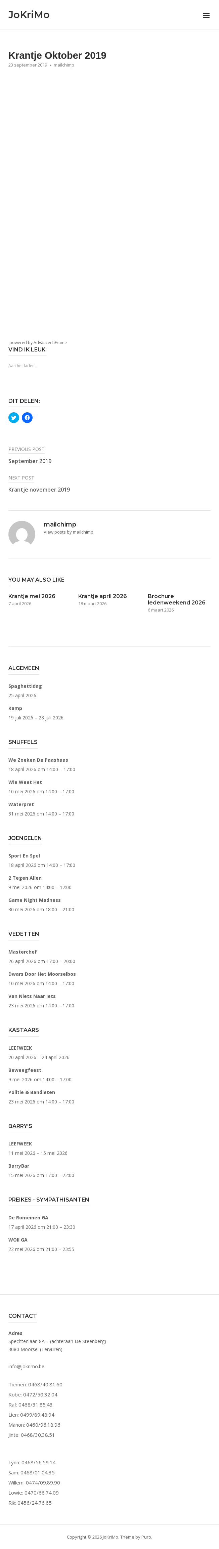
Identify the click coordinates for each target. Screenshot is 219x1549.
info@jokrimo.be (26, 1366)
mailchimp (64, 65)
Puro (146, 1537)
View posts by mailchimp (68, 532)
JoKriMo (29, 14)
